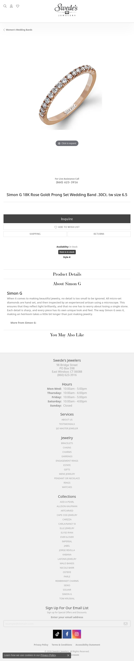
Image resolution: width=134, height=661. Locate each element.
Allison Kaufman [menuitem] (67, 506)
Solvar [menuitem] (67, 589)
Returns (99, 233)
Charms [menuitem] (67, 451)
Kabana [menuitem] (67, 554)
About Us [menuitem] (67, 419)
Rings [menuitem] (67, 482)
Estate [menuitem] (67, 465)
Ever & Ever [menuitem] (67, 537)
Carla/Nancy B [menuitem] (67, 523)
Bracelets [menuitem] (67, 443)
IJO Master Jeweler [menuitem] (67, 428)
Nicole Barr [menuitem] (67, 567)
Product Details (67, 274)
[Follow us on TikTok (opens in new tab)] (57, 634)
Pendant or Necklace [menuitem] (67, 478)
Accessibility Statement (88, 644)
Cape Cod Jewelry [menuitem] (67, 515)
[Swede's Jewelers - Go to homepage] (67, 11)
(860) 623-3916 (67, 182)
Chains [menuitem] (67, 447)
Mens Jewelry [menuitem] (67, 473)
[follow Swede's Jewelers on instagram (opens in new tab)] (76, 634)
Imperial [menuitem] (67, 541)
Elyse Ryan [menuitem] (67, 532)
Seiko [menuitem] (67, 585)
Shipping (35, 233)
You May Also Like (67, 335)
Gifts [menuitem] (67, 469)
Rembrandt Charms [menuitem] (67, 580)
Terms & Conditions (62, 644)
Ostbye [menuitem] (67, 572)
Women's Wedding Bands (19, 29)
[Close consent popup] (68, 655)
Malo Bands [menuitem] (67, 563)
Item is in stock (67, 252)
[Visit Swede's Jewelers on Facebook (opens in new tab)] (67, 634)
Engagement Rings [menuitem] (67, 460)
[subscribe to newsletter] (125, 623)
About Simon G (67, 284)
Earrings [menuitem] (67, 456)
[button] (5, 6)
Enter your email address (67, 617)
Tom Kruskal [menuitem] (67, 598)
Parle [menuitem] (67, 576)
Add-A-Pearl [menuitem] (67, 501)
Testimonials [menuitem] (67, 424)
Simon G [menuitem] (67, 594)
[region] (67, 105)
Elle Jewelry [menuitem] (67, 528)
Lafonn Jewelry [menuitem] (67, 558)
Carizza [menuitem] (66, 519)
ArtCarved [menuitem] (67, 510)
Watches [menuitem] (67, 487)
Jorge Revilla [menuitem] (67, 550)
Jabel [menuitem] (67, 545)
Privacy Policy (41, 644)
